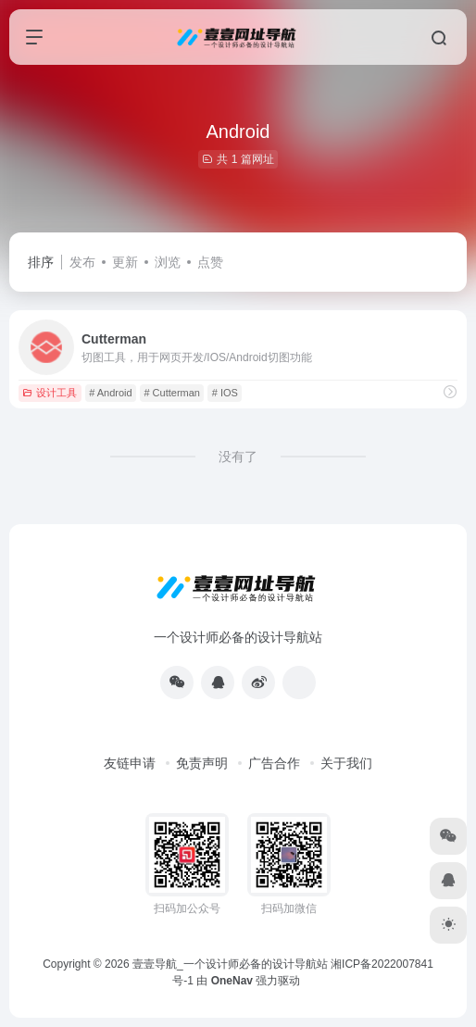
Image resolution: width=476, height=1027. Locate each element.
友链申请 (130, 763)
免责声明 (202, 763)
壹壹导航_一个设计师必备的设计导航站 (230, 964)
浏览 (168, 262)
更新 (125, 262)
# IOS (225, 392)
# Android (110, 392)
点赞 (210, 262)
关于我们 (346, 763)
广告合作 (274, 763)
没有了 (238, 456)
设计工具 (49, 392)
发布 (82, 262)
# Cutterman (172, 392)
